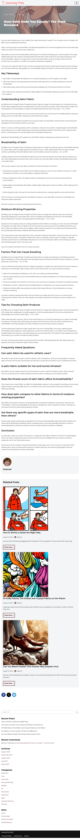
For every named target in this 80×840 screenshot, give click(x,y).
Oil (2, 790)
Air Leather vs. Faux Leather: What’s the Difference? (19, 733)
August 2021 (5, 760)
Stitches (4, 806)
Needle (3, 787)
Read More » (8, 549)
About (26, 838)
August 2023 (5, 753)
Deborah (20, 14)
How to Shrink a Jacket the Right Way (22, 534)
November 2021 (6, 757)
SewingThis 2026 (7, 834)
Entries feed (5, 818)
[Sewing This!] (12, 3)
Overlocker (5, 794)
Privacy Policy (7, 838)
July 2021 (4, 763)
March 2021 (5, 766)
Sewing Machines (7, 803)
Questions (5, 797)
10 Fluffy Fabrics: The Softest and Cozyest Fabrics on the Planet (34, 600)
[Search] (38, 714)
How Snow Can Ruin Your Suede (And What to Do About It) (22, 726)
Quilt (3, 800)
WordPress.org (6, 824)
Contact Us (18, 838)
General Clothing (7, 784)
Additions (4, 775)
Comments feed (7, 821)
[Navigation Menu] (77, 2)
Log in (3, 815)
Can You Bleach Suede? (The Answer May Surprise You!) (30, 668)
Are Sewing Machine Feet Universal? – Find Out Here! (35, 745)
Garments (4, 781)
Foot (3, 778)
